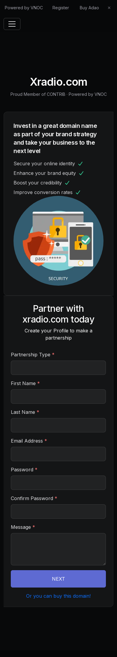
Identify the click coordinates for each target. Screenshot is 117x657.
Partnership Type (33, 355)
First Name (25, 383)
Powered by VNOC (24, 7)
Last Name (25, 412)
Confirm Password (34, 498)
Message (23, 527)
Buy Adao (89, 7)
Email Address (29, 441)
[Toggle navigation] (12, 24)
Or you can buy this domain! (58, 596)
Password (24, 470)
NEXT (58, 579)
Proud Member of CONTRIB (37, 94)
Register (60, 7)
